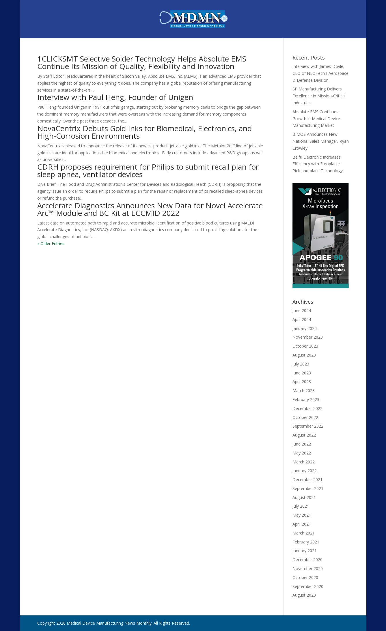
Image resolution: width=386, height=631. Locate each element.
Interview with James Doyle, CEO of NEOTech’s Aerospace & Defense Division (320, 73)
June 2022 (301, 444)
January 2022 (304, 470)
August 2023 (304, 355)
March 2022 (303, 462)
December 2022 (307, 408)
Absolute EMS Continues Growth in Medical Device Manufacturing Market (316, 118)
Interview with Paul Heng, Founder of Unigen (115, 97)
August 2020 (304, 595)
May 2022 (301, 453)
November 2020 (307, 568)
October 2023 (305, 346)
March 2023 (303, 390)
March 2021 (303, 533)
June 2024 (301, 310)
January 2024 (304, 328)
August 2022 (304, 435)
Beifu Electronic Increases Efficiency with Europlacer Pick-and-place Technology (317, 164)
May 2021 (301, 515)
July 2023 (300, 364)
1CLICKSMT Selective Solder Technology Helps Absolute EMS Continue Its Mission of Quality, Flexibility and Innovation (141, 62)
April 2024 (301, 319)
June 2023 (301, 373)
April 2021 (301, 524)
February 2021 (305, 542)
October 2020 (305, 577)
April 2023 (301, 381)
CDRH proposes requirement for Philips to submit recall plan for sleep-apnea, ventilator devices (148, 170)
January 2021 (304, 550)
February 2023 (305, 399)
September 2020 (307, 586)
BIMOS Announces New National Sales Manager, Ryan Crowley (320, 141)
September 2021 (307, 488)
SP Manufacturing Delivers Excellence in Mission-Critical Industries (319, 95)
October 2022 (305, 417)
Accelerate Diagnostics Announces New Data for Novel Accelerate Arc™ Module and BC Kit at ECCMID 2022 (150, 209)
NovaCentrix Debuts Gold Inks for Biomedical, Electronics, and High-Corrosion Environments (144, 132)
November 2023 (307, 337)
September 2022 (307, 426)
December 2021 (307, 479)
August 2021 (304, 497)
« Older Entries (50, 243)
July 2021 (300, 506)
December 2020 (307, 559)
